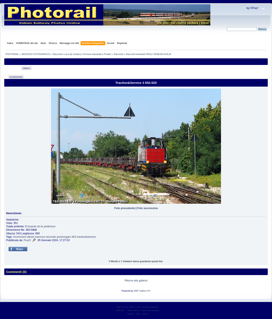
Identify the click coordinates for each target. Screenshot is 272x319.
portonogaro (64, 236)
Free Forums (134, 310)
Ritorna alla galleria (136, 280)
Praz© (27, 240)
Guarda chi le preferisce (41, 226)
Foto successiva (147, 208)
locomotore (19, 236)
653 (74, 236)
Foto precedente (124, 208)
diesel (30, 236)
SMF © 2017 (135, 307)
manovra (40, 236)
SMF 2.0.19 (122, 307)
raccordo (51, 236)
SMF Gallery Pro (142, 290)
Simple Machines (150, 307)
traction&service (86, 236)
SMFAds (120, 310)
